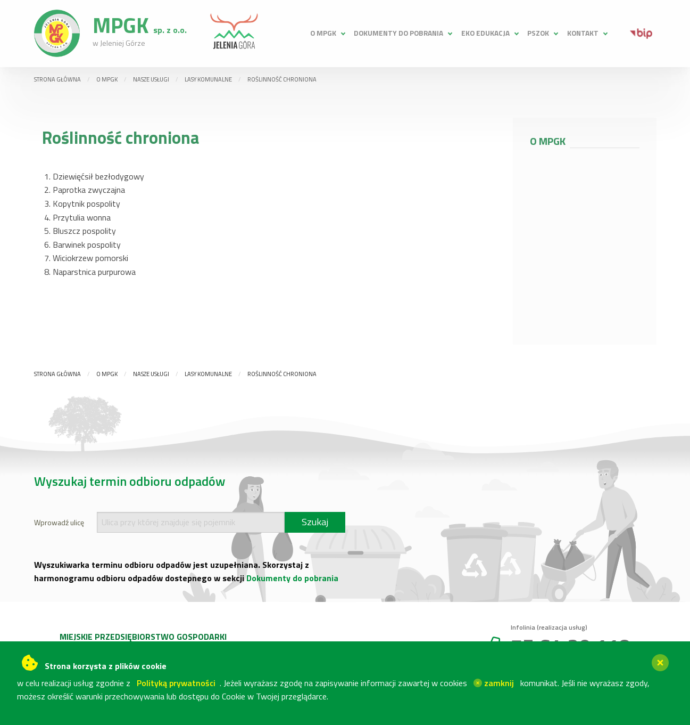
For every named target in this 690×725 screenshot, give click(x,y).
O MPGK (323, 33)
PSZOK (538, 33)
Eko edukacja (485, 33)
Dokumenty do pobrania (398, 33)
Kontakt (582, 33)
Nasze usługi (151, 79)
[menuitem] (327, 33)
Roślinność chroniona (282, 79)
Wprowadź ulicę (59, 522)
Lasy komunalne (208, 79)
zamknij (493, 683)
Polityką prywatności (176, 683)
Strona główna (57, 79)
